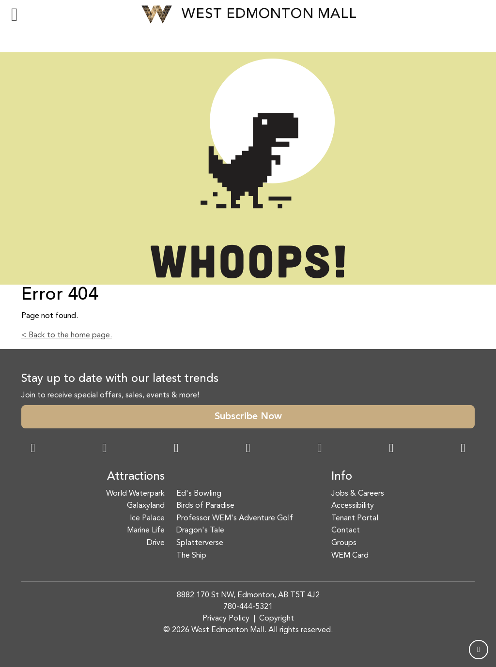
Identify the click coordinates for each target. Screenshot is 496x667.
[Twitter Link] (248, 449)
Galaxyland (146, 506)
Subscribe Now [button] (248, 417)
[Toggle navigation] (14, 14)
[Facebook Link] (33, 449)
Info (341, 477)
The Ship (191, 556)
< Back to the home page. (66, 335)
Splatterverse (199, 543)
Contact (345, 530)
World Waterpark (135, 494)
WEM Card (350, 556)
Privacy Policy (225, 618)
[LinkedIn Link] (463, 449)
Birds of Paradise (205, 506)
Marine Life (146, 530)
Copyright (276, 618)
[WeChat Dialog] (319, 449)
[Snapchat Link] (176, 449)
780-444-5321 (248, 607)
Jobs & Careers (357, 494)
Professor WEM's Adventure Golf (234, 518)
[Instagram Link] (104, 449)
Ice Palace (147, 518)
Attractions (136, 477)
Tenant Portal (354, 518)
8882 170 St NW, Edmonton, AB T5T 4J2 (248, 595)
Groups (343, 543)
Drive (156, 543)
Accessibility (352, 506)
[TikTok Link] (391, 449)
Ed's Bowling (198, 494)
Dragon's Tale (200, 530)
